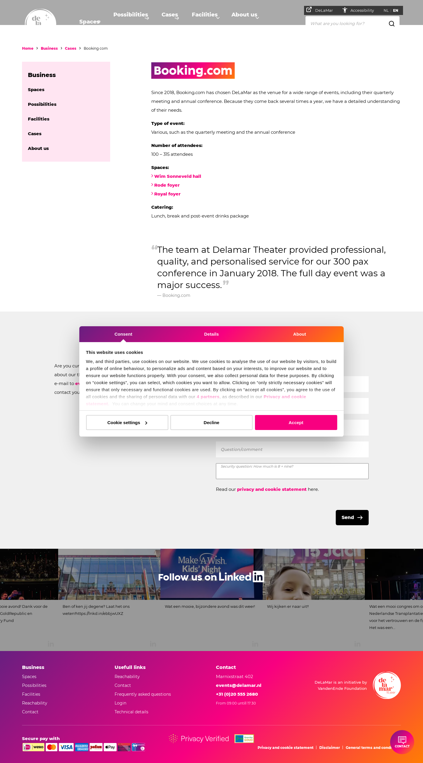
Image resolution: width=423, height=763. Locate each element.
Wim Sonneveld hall (177, 176)
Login (120, 703)
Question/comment (241, 449)
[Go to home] (41, 24)
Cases (169, 22)
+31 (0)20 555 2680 (237, 694)
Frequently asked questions (143, 694)
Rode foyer (167, 185)
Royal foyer (167, 194)
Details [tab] (211, 334)
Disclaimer (329, 747)
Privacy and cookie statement (285, 747)
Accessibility (365, 10)
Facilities (206, 22)
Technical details (131, 712)
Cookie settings (127, 422)
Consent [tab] (123, 334)
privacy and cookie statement (272, 489)
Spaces (88, 22)
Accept (295, 422)
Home (27, 48)
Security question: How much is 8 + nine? (257, 466)
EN (398, 10)
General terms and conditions (373, 747)
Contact (123, 685)
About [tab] (299, 334)
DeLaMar (322, 10)
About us (246, 22)
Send (348, 517)
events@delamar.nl (238, 685)
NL (388, 10)
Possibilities (130, 22)
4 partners (208, 396)
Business (49, 48)
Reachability (127, 676)
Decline (211, 422)
